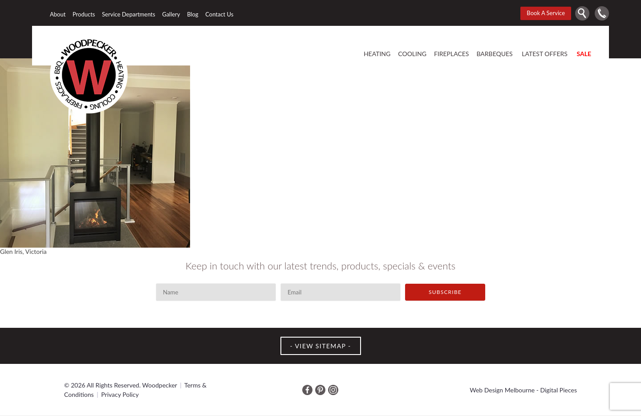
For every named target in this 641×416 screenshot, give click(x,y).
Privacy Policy (119, 394)
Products (84, 14)
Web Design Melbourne (502, 390)
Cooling (412, 54)
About (57, 14)
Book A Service (546, 12)
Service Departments (128, 14)
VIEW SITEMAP (320, 346)
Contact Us (219, 14)
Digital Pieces (558, 390)
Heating (377, 54)
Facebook (307, 390)
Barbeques (494, 54)
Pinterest (320, 390)
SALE (583, 54)
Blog (192, 14)
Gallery (171, 14)
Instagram (333, 390)
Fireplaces (451, 54)
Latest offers (545, 54)
